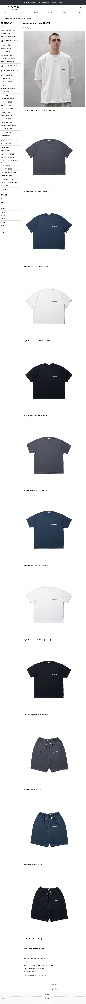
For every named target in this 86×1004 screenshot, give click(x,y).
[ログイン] (80, 7)
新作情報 (54, 989)
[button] (2, 7)
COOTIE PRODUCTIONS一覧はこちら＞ (35, 949)
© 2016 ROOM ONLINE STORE (43, 1002)
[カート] (83, 7)
